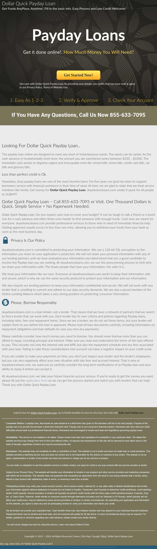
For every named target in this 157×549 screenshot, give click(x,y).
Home (77, 536)
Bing (104, 536)
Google (96, 536)
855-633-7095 (128, 115)
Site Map (86, 536)
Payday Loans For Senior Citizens (53, 547)
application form (36, 380)
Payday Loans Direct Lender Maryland (101, 547)
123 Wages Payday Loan (76, 547)
